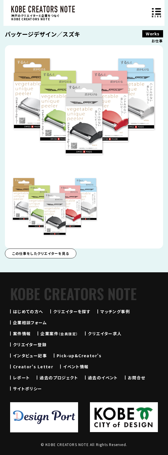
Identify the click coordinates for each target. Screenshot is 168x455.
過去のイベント (103, 377)
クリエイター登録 (30, 344)
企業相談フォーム (30, 322)
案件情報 (22, 333)
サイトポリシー (27, 388)
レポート (21, 377)
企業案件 (59, 333)
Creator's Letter (33, 366)
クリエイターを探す (72, 311)
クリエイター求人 (104, 333)
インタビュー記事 (30, 355)
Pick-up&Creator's (79, 355)
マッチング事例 (115, 311)
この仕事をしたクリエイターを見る (40, 253)
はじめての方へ (28, 311)
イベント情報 (75, 366)
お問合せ (136, 377)
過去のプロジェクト (59, 377)
